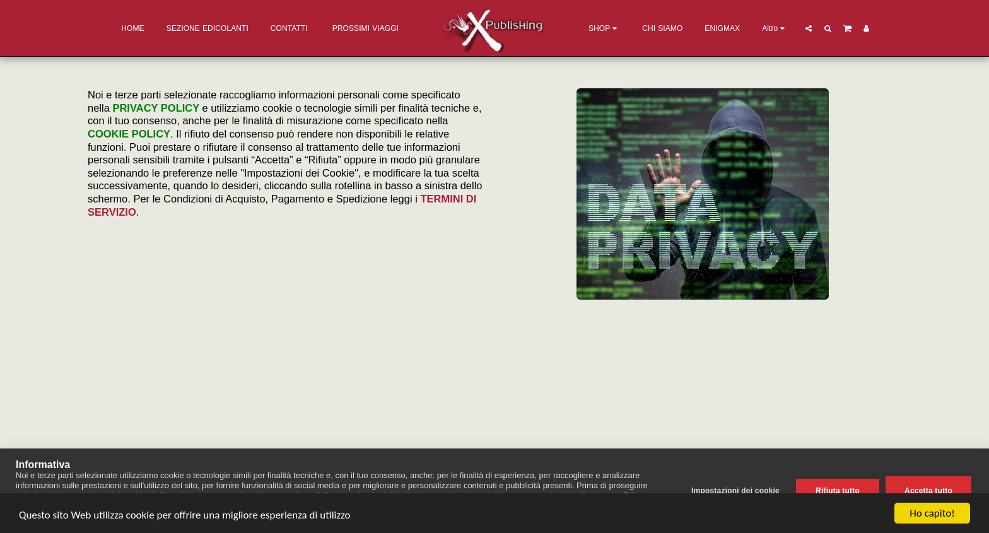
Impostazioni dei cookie (735, 490)
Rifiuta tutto (838, 490)
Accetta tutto (928, 490)
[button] (808, 28)
